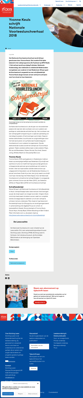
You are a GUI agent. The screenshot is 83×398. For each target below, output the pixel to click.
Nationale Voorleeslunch (17, 263)
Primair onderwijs (59, 341)
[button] (38, 383)
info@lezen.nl (9, 378)
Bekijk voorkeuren (32, 394)
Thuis (11, 251)
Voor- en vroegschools (61, 338)
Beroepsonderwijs (60, 345)
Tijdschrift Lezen (59, 1)
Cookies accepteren (8, 394)
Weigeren (20, 394)
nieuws (9, 48)
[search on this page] (80, 1)
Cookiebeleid (53, 392)
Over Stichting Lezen (71, 1)
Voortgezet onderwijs (61, 343)
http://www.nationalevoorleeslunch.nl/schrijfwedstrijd (27, 215)
